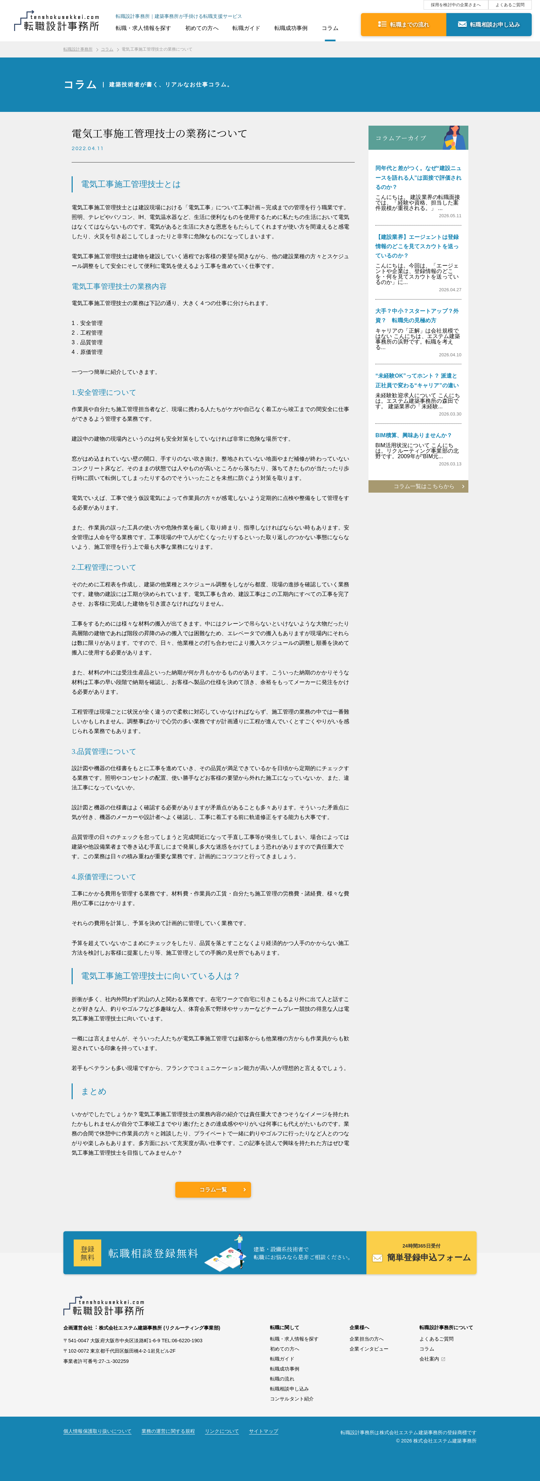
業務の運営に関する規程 (168, 1431)
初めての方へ (202, 28)
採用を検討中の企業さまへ (456, 4)
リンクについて (222, 1431)
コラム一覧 (213, 1190)
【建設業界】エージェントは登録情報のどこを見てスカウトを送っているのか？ (417, 246)
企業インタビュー (369, 1348)
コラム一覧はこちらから (424, 486)
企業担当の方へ (367, 1338)
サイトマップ (263, 1431)
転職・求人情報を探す (143, 28)
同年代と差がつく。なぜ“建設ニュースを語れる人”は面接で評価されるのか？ (418, 177)
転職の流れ (282, 1378)
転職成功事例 (291, 28)
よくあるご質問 (510, 4)
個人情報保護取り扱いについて (97, 1431)
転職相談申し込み (289, 1388)
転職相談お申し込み (495, 25)
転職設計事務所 (78, 49)
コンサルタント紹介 (292, 1398)
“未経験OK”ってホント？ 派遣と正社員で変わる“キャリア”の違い (417, 380)
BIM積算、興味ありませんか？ (413, 435)
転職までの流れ (409, 25)
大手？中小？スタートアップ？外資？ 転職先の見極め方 (417, 315)
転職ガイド (246, 28)
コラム (330, 28)
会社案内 (429, 1359)
